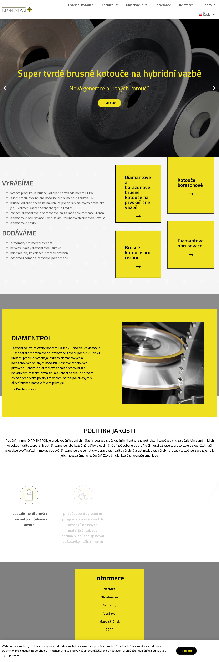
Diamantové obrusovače (191, 252)
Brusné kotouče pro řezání (138, 262)
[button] (4, 88)
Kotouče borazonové (190, 192)
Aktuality (109, 605)
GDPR (109, 629)
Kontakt (209, 4)
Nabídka (109, 5)
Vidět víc (109, 103)
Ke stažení (186, 4)
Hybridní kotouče (80, 4)
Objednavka (136, 5)
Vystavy (109, 613)
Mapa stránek (109, 621)
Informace (163, 4)
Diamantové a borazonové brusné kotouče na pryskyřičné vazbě (138, 201)
